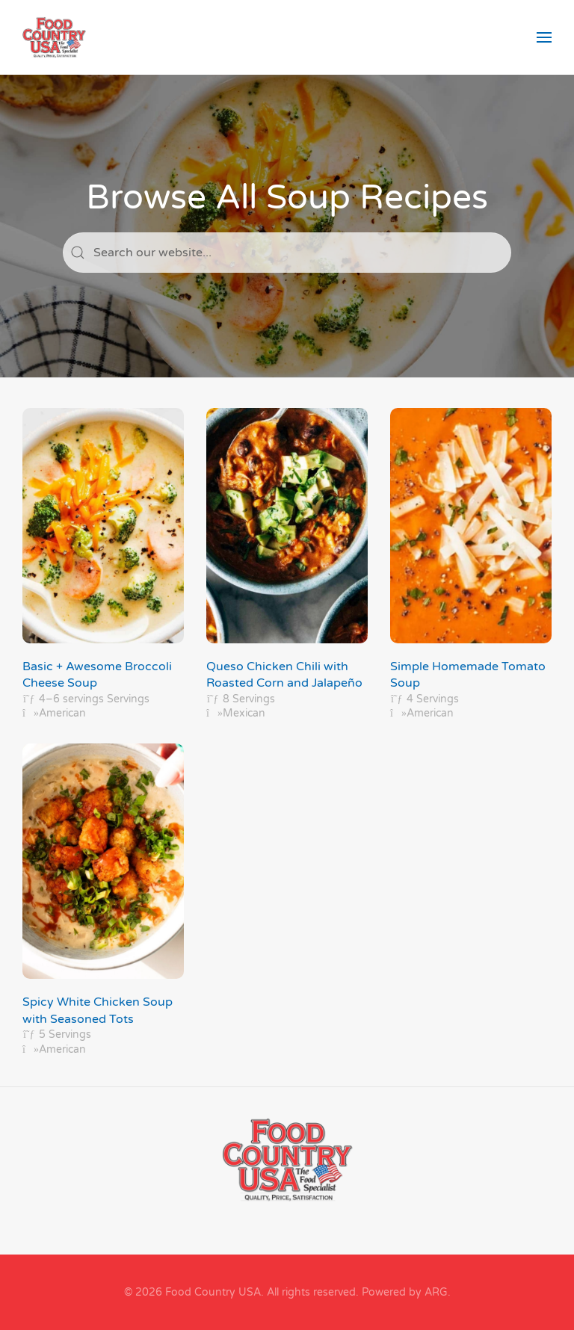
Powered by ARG (403, 1292)
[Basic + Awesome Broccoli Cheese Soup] (103, 564)
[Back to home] (54, 37)
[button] (544, 37)
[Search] (287, 252)
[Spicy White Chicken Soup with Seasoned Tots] (103, 900)
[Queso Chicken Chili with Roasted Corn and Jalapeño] (287, 564)
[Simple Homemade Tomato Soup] (471, 564)
